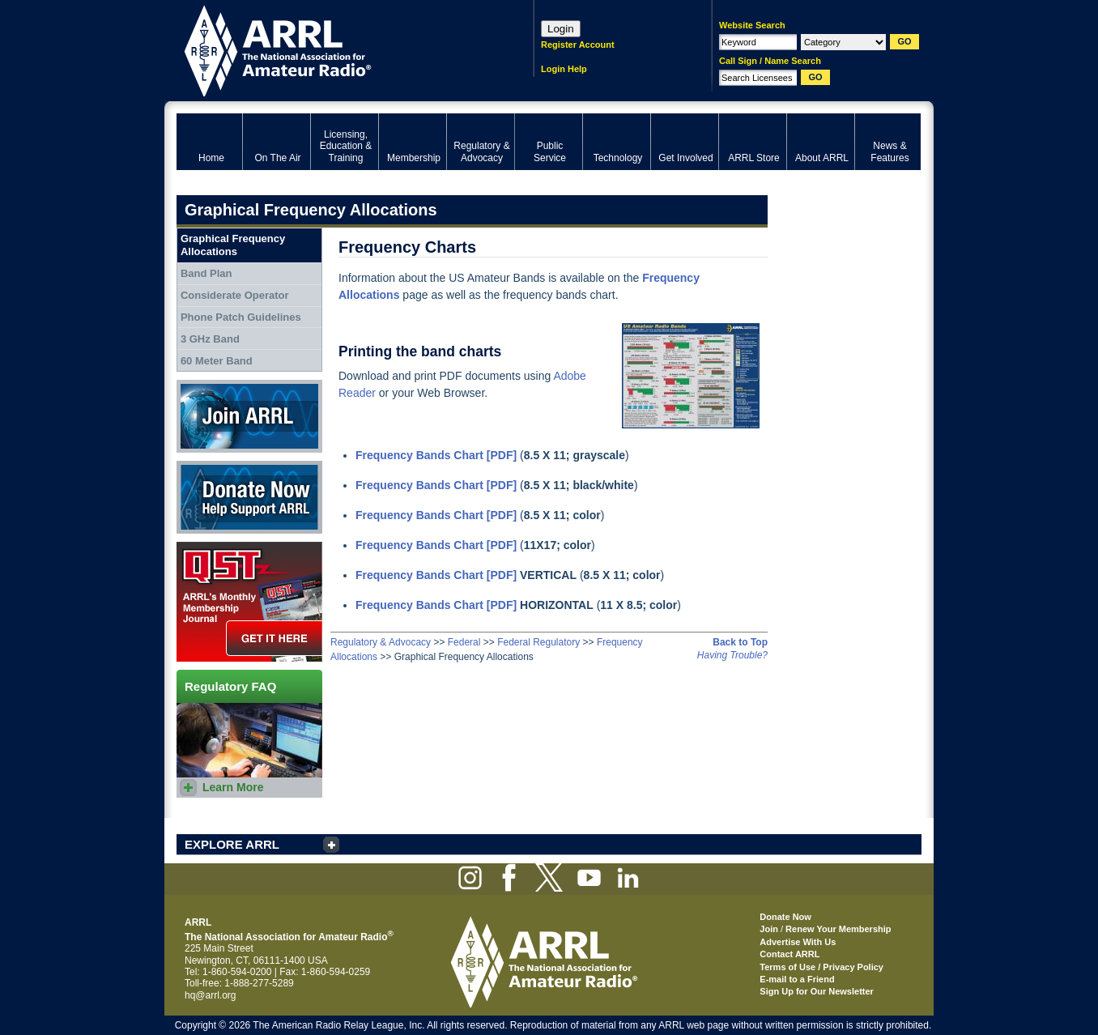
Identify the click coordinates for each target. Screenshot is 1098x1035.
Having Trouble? (732, 655)
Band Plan (206, 273)
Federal (464, 642)
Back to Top (740, 642)
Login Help (564, 69)
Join (769, 929)
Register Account (578, 44)
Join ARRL (249, 416)
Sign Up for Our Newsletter (817, 991)
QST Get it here (249, 602)
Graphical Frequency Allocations (233, 245)
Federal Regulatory (538, 642)
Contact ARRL (789, 954)
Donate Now (249, 497)
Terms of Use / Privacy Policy (821, 967)
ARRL (334, 49)
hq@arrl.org (210, 995)
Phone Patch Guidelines (241, 317)
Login (560, 29)
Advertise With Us (798, 942)
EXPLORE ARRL (232, 844)
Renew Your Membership (838, 929)
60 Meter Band (217, 361)
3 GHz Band (210, 339)
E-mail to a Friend (797, 979)
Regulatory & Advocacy (380, 642)
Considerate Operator (235, 295)
